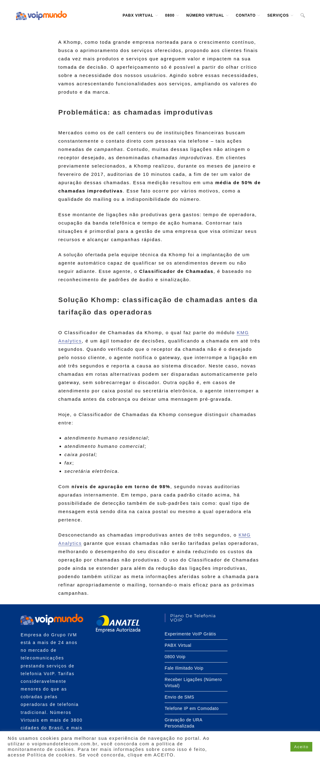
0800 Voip (175, 656)
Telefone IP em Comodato (192, 708)
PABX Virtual (178, 645)
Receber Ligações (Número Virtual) (193, 682)
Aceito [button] (301, 746)
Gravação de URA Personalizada (183, 722)
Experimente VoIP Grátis (190, 633)
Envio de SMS (179, 697)
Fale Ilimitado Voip (184, 668)
